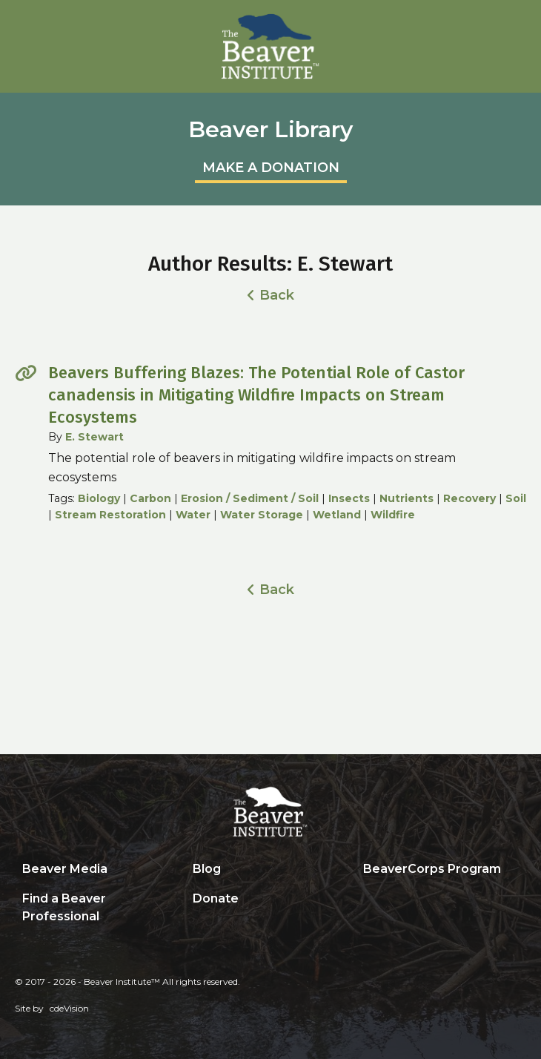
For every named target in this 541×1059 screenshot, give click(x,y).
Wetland (337, 514)
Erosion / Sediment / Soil (250, 498)
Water (193, 514)
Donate (216, 898)
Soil (515, 498)
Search (367, 899)
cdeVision (69, 1008)
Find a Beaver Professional (64, 907)
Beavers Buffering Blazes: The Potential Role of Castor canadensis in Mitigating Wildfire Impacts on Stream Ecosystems (256, 395)
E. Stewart (94, 436)
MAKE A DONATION (270, 167)
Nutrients (406, 498)
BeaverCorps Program (432, 869)
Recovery (469, 498)
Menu (515, 27)
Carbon (150, 498)
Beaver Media (64, 869)
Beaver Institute (270, 47)
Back (276, 295)
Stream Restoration (110, 514)
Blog (207, 869)
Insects (349, 498)
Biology (99, 498)
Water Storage (261, 514)
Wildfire (393, 514)
